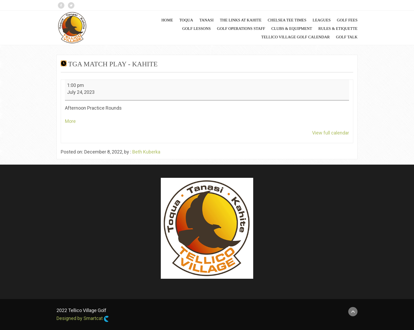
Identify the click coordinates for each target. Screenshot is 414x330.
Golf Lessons (196, 28)
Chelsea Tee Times (287, 20)
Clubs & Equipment (291, 28)
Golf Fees (347, 20)
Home (167, 20)
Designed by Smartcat (83, 318)
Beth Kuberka (146, 152)
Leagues (322, 20)
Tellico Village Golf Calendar (295, 37)
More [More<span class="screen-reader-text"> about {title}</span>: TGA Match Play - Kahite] (70, 121)
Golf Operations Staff (241, 28)
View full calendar (330, 133)
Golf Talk (346, 37)
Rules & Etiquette (337, 28)
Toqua (186, 20)
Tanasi (206, 20)
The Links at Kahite (241, 20)
